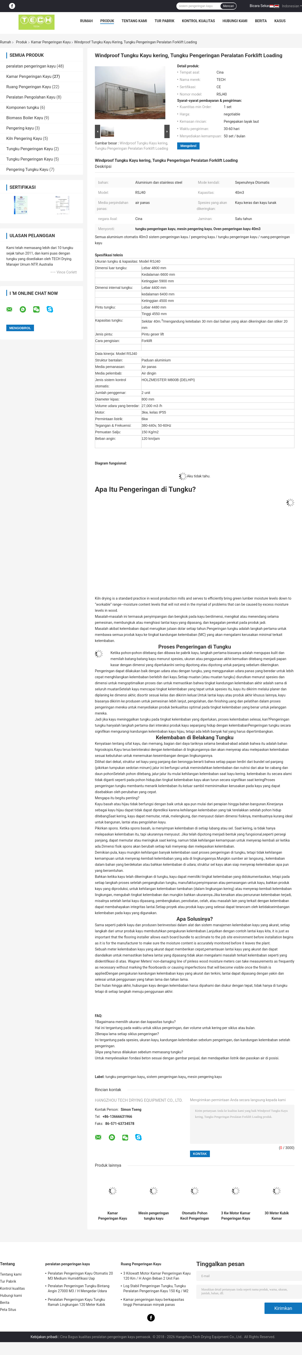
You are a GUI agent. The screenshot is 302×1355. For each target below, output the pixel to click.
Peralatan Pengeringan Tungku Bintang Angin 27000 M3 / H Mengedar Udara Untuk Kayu (78, 1289)
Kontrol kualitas (198, 21)
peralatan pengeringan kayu (31, 66)
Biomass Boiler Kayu (24, 117)
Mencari (228, 6)
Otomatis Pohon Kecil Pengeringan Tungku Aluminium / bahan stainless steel (195, 1216)
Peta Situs (8, 1310)
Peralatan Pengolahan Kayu (30, 97)
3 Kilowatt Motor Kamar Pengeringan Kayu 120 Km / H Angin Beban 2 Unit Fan (157, 1275)
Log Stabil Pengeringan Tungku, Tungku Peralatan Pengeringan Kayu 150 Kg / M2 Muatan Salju (155, 1289)
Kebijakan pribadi (43, 1337)
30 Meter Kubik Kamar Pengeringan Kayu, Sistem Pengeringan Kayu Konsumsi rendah (276, 1216)
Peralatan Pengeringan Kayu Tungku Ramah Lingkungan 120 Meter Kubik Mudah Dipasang (76, 1303)
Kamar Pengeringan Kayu (51, 42)
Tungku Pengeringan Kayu (29, 148)
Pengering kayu (20, 128)
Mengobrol (188, 146)
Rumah (86, 21)
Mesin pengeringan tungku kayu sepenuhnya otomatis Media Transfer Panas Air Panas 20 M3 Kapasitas (153, 1216)
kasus (280, 21)
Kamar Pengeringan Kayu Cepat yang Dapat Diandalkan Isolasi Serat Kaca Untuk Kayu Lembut (112, 1216)
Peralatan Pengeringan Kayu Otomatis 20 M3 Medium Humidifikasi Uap (80, 1275)
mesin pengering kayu (204, 1077)
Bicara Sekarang (262, 6)
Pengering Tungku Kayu (27, 169)
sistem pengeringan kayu (165, 1077)
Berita (261, 21)
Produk (107, 21)
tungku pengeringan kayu (125, 1077)
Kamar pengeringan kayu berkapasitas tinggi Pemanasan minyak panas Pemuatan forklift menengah (153, 1303)
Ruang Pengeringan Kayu (28, 86)
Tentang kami (134, 21)
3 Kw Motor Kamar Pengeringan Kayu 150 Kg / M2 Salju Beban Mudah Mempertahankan (235, 1216)
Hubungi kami (234, 21)
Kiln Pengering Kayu (24, 138)
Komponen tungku (22, 107)
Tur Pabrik (164, 21)
